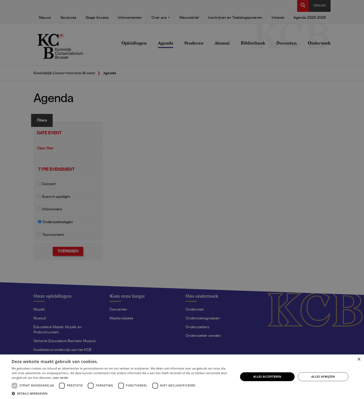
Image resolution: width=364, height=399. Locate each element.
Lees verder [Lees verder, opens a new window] (61, 378)
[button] (122, 393)
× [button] (359, 359)
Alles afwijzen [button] (323, 377)
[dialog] (182, 199)
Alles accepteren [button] (267, 377)
